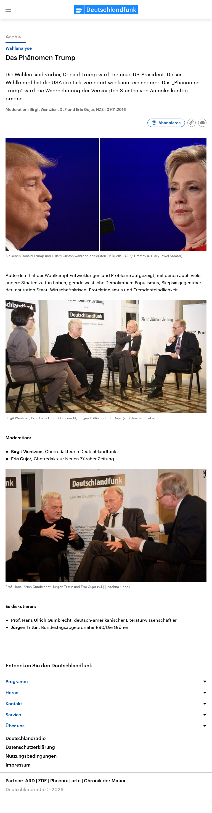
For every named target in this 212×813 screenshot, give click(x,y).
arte (77, 780)
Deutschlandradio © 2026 (34, 789)
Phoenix (60, 780)
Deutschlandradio (26, 738)
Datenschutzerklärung (30, 747)
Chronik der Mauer (105, 780)
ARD (31, 780)
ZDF (44, 780)
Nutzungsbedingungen (31, 756)
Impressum (18, 764)
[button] (8, 9)
